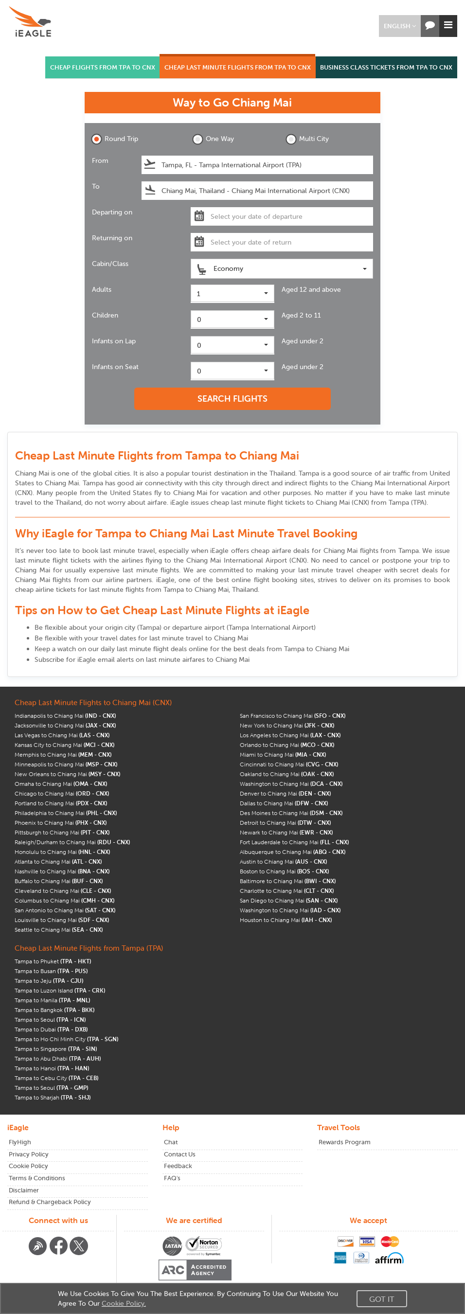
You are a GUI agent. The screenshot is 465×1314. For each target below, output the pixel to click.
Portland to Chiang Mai (61, 803)
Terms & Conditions (37, 1178)
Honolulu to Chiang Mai (62, 851)
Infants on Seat (115, 366)
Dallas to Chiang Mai (284, 803)
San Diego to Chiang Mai (289, 900)
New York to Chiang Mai (287, 725)
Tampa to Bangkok (54, 1009)
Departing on (112, 212)
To (96, 186)
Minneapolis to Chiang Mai (66, 764)
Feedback (178, 1166)
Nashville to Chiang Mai (62, 871)
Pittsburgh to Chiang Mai (62, 832)
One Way (213, 139)
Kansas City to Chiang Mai (64, 744)
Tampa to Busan (51, 971)
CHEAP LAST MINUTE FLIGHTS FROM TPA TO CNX (237, 67)
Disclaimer (24, 1190)
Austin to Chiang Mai (283, 861)
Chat (171, 1142)
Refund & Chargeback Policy (50, 1202)
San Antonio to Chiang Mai (65, 910)
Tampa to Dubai (51, 1029)
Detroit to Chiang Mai (285, 822)
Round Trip (114, 139)
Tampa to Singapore (56, 1048)
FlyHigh (20, 1142)
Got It (381, 1299)
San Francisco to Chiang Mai (292, 715)
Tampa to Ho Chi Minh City (66, 1039)
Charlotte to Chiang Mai (287, 890)
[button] (400, 26)
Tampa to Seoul (50, 1019)
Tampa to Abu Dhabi (58, 1058)
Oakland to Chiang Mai (287, 774)
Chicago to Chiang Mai (62, 793)
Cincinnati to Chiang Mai (289, 764)
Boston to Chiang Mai (284, 871)
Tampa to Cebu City (56, 1078)
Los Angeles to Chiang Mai (290, 735)
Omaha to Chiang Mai (61, 783)
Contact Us (180, 1154)
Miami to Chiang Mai (283, 754)
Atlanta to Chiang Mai (58, 861)
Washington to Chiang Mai (291, 783)
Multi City (307, 139)
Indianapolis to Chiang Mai (65, 715)
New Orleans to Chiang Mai (67, 774)
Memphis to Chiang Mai (63, 754)
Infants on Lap (114, 341)
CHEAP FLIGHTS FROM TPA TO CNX (102, 67)
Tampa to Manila (52, 1000)
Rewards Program (345, 1142)
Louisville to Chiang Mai (62, 919)
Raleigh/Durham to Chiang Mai (72, 842)
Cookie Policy (28, 1166)
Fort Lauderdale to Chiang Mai (294, 842)
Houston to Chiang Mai (286, 919)
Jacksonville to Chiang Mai (65, 725)
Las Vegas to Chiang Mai (62, 735)
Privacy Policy (29, 1154)
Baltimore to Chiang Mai (288, 881)
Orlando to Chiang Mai (287, 744)
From (100, 160)
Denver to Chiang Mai (285, 793)
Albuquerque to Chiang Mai (292, 851)
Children (105, 315)
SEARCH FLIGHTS (232, 398)
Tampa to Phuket (53, 961)
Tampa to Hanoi (52, 1068)
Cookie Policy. (124, 1303)
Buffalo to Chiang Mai (59, 881)
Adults (101, 289)
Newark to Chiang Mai (286, 832)
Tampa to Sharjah (52, 1097)
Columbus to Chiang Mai (64, 900)
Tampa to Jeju (49, 980)
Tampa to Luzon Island (60, 990)
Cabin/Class (110, 263)
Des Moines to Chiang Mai (291, 813)
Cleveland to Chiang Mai (63, 890)
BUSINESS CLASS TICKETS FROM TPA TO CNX (386, 67)
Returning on (112, 237)
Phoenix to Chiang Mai (61, 822)
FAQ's (172, 1178)
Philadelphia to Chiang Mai (66, 813)
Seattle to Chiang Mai (59, 929)
